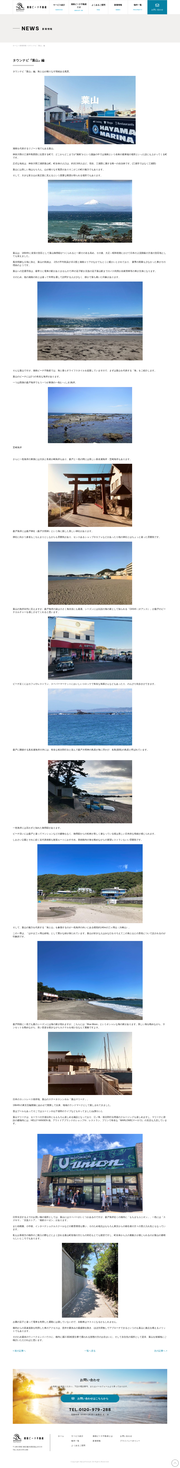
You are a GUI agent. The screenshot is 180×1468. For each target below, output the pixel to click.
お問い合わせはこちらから (93, 1398)
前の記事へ (20, 1350)
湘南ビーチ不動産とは (103, 1437)
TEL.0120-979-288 (90, 1410)
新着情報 (97, 1442)
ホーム (61, 1437)
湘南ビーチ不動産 (31, 7)
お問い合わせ (157, 10)
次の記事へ (159, 1350)
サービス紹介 (77, 1437)
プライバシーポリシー (130, 1442)
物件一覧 (75, 1442)
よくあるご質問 (78, 1447)
